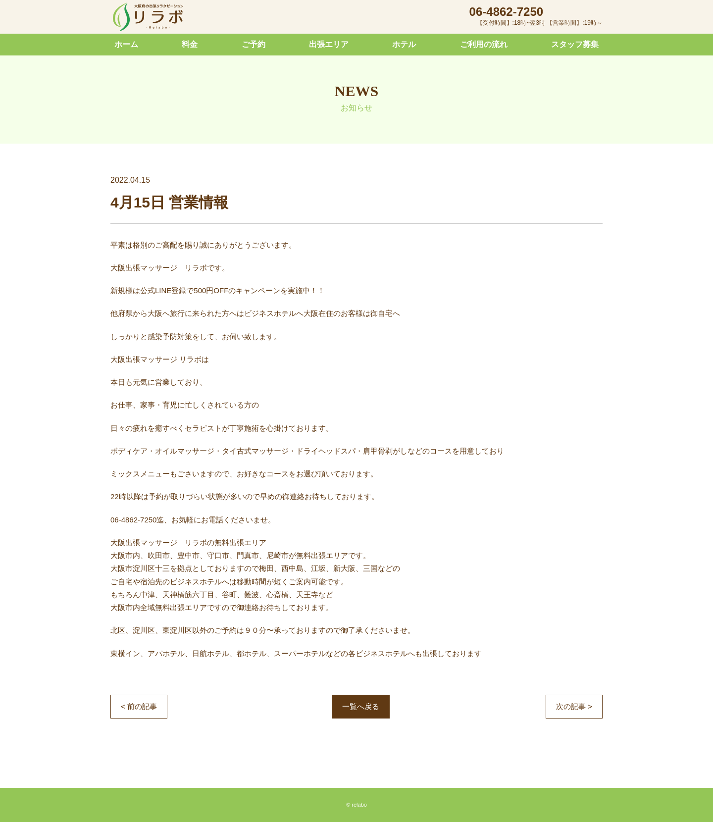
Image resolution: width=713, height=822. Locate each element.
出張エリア (329, 44)
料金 (190, 44)
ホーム (126, 44)
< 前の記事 (139, 706)
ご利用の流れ (484, 44)
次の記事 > (574, 706)
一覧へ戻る (360, 706)
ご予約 (253, 44)
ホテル (404, 44)
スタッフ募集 (575, 44)
